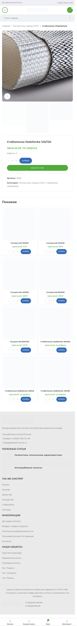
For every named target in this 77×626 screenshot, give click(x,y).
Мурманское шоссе (11, 557)
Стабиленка (8, 504)
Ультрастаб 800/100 (19, 341)
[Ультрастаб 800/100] (19, 323)
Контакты (6, 541)
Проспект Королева (11, 552)
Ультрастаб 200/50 (55, 243)
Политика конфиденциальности (18, 531)
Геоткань (6, 509)
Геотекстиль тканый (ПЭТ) (26, 25)
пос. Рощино (8, 567)
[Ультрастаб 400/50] (19, 274)
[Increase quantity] (16, 161)
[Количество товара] (12, 161)
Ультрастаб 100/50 (20, 243)
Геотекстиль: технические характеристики (38, 455)
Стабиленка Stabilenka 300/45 (55, 341)
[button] (26, 251)
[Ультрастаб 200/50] (55, 224)
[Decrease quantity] (8, 161)
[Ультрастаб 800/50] (55, 274)
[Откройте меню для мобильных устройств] (5, 10)
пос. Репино (8, 577)
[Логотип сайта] (37, 9)
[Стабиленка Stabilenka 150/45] (19, 372)
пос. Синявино (9, 572)
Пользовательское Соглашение (18, 536)
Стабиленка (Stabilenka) (54, 25)
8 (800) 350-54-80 (21, 438)
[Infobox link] (65, 2)
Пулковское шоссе (11, 562)
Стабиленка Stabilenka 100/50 (55, 391)
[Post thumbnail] (7, 458)
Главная (6, 25)
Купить (25, 160)
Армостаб (7, 494)
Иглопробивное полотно (28, 467)
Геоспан (6, 489)
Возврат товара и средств (15, 526)
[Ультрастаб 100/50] (19, 224)
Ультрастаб (7, 499)
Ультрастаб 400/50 (19, 292)
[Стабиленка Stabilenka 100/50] (55, 372)
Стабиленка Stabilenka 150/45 (19, 391)
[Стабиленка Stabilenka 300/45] (55, 323)
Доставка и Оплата (11, 521)
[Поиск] (37, 18)
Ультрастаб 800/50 (55, 292)
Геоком (5, 484)
